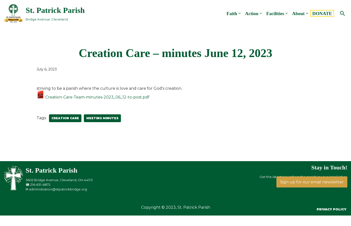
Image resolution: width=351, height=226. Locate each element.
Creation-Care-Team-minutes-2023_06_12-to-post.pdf (93, 97)
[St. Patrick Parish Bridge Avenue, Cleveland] (44, 13)
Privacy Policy (331, 209)
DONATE (322, 13)
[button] (239, 13)
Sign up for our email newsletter (312, 182)
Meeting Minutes (102, 118)
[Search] (342, 13)
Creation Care (65, 118)
